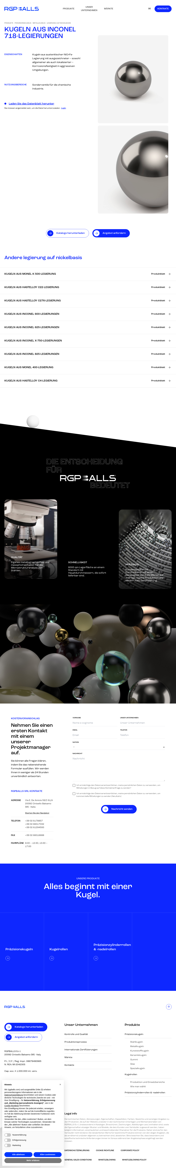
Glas (132, 1064)
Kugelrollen (131, 1074)
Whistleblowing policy (134, 1160)
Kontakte (163, 9)
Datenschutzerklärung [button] (13, 1095)
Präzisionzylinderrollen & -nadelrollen (145, 1093)
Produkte (68, 9)
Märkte (108, 9)
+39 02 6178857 (34, 821)
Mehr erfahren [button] (33, 1160)
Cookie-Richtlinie (105, 1151)
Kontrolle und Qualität (76, 1034)
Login (63, 108)
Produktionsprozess (75, 1042)
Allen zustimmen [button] (47, 1154)
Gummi (134, 1060)
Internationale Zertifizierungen (80, 1050)
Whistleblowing (107, 1160)
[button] (60, 1084)
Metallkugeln (39, 23)
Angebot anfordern (26, 1037)
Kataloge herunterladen (29, 1027)
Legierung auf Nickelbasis (59, 23)
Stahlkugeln (136, 1042)
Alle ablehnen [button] (18, 1154)
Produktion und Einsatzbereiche (147, 1082)
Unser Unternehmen (89, 9)
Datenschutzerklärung (76, 1151)
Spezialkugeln (137, 1068)
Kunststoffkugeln (139, 1051)
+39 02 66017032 (34, 824)
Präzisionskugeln (23, 23)
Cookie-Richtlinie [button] (11, 1106)
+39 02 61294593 (34, 827)
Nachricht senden (121, 809)
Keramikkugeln (138, 1055)
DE (149, 9)
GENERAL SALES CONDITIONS (78, 1160)
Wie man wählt (138, 1087)
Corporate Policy (130, 1151)
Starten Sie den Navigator (37, 813)
